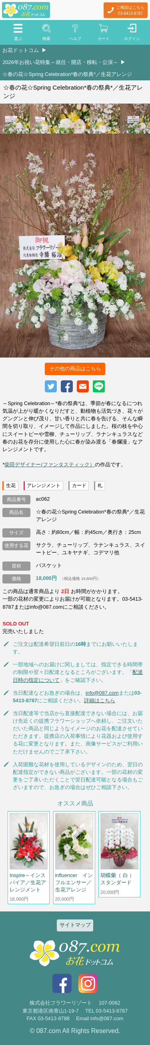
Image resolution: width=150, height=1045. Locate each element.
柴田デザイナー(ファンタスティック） (49, 465)
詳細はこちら (99, 700)
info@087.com (102, 693)
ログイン (132, 38)
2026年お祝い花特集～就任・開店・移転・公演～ (60, 62)
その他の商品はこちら (75, 369)
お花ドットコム (20, 50)
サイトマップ (75, 925)
